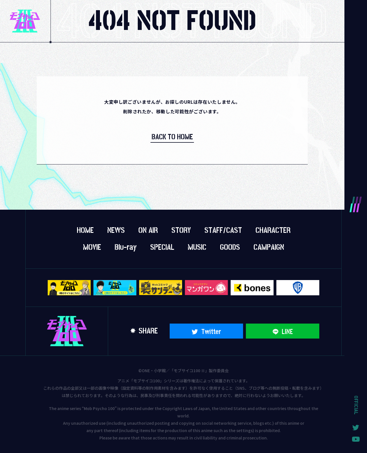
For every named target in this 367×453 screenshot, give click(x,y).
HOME (85, 231)
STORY (181, 231)
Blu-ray (126, 248)
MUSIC (197, 248)
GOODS (230, 248)
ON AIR (148, 231)
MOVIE (92, 248)
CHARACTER (272, 231)
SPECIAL (162, 248)
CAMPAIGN (269, 248)
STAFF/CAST (223, 231)
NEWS (116, 231)
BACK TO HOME (172, 137)
